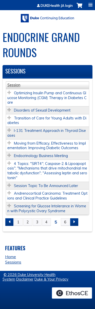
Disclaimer (24, 279)
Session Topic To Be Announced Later (46, 185)
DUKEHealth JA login (57, 5)
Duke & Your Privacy (51, 279)
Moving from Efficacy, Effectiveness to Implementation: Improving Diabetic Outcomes (46, 145)
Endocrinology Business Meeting (41, 155)
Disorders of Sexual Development (42, 110)
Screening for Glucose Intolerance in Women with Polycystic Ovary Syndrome (46, 208)
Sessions (13, 262)
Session (13, 85)
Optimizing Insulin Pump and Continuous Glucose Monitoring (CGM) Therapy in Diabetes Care (47, 98)
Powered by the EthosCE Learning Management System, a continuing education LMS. (71, 293)
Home (10, 256)
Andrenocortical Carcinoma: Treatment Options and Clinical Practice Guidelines (47, 195)
